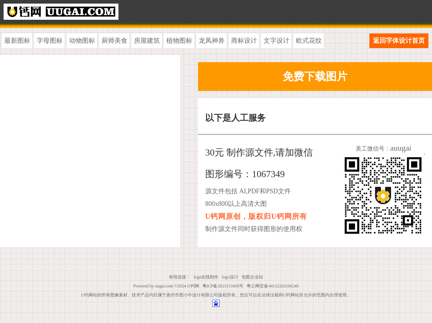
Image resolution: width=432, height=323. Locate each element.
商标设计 (244, 40)
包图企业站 (252, 277)
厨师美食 (114, 40)
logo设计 (230, 277)
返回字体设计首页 (399, 40)
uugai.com (164, 286)
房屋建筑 (147, 40)
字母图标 (50, 40)
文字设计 (276, 40)
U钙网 (193, 286)
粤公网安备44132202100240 (272, 286)
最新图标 (17, 40)
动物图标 (82, 40)
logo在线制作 (206, 277)
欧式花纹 (309, 40)
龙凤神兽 (212, 40)
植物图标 (179, 40)
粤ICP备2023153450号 (223, 286)
